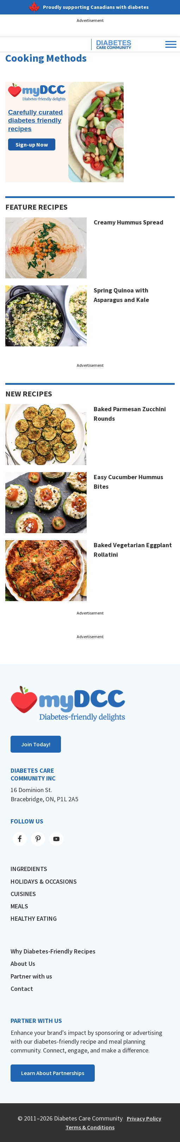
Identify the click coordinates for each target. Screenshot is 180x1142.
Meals (19, 906)
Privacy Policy (144, 1118)
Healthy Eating (34, 918)
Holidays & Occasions (44, 881)
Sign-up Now (31, 144)
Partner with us (31, 976)
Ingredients (29, 869)
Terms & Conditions (90, 1127)
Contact (22, 988)
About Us (23, 963)
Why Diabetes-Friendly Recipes (53, 951)
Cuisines (23, 894)
